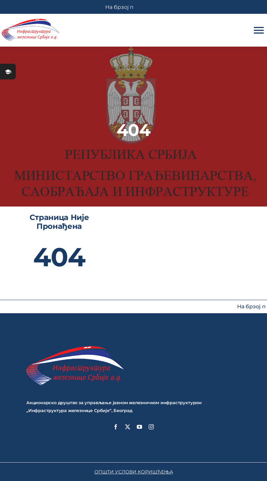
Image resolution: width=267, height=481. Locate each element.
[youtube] (139, 426)
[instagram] (151, 426)
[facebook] (115, 426)
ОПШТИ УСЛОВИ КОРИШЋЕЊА (133, 472)
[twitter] (127, 426)
